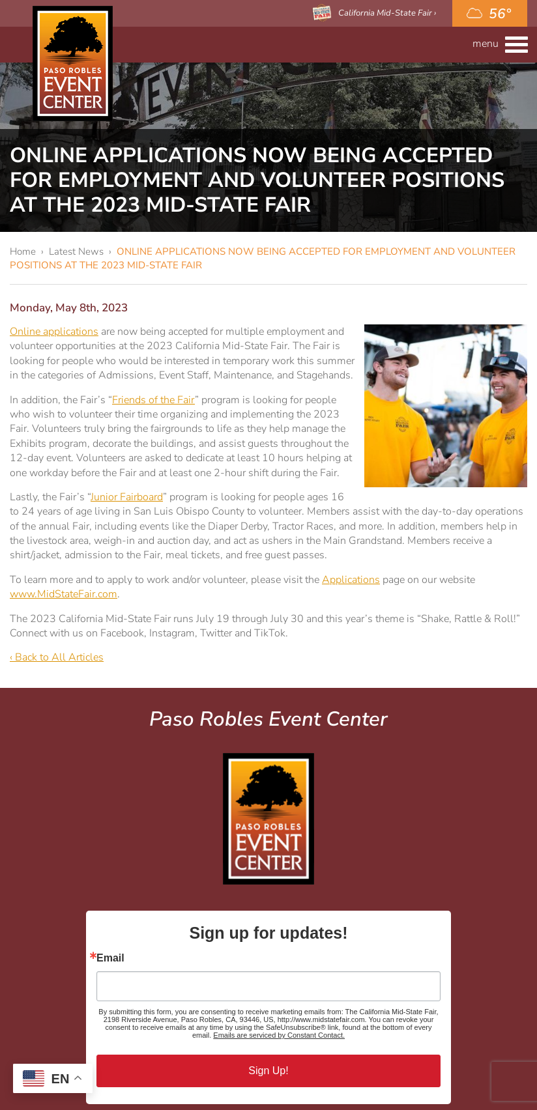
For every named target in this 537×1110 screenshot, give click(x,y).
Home (23, 251)
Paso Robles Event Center (73, 63)
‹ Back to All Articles (57, 657)
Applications (351, 580)
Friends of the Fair (153, 400)
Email (110, 958)
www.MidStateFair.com (63, 594)
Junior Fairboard (127, 497)
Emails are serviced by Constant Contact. (279, 1035)
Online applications (54, 331)
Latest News (76, 251)
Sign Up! (268, 1070)
